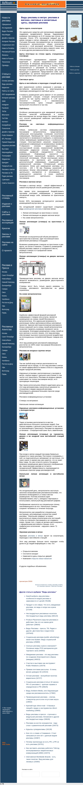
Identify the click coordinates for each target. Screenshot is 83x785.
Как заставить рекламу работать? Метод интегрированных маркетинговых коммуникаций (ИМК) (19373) (42, 750)
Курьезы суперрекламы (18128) (39, 729)
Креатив (6, 228)
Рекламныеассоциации (8, 221)
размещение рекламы (33, 209)
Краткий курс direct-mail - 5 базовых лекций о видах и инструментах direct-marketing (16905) (41, 708)
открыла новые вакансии (41, 558)
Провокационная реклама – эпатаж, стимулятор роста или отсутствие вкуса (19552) (42, 699)
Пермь (4, 313)
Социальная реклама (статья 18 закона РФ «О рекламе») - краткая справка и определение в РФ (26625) (42, 684)
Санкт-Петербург (8, 275)
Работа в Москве (75, 66)
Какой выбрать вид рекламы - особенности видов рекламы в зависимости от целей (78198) (38, 598)
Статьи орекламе (6, 75)
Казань (4, 296)
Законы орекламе (6, 235)
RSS (3, 743)
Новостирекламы (6, 19)
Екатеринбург (6, 286)
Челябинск (5, 299)
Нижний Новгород (8, 282)
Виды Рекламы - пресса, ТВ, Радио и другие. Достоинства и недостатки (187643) (41, 630)
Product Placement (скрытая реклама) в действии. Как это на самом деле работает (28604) (42, 622)
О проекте (7, 250)
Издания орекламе (7, 205)
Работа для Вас (74, 69)
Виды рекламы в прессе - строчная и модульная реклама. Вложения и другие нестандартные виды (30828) (42, 716)
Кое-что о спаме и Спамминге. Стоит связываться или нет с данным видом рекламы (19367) (41, 735)
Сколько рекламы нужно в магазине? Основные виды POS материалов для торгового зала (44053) (41, 648)
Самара (4, 289)
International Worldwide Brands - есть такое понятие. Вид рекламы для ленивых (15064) (41, 759)
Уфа (3, 306)
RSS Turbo (6, 744)
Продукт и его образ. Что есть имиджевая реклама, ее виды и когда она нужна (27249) (43, 607)
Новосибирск (6, 279)
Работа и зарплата (74, 73)
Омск (4, 292)
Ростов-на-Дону (7, 303)
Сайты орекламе (6, 213)
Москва (4, 272)
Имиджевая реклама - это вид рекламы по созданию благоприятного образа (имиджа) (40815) (42, 657)
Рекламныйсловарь (7, 196)
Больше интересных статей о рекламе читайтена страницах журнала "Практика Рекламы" (49, 585)
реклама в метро (35, 536)
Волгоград (5, 309)
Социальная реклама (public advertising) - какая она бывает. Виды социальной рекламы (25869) (43, 639)
